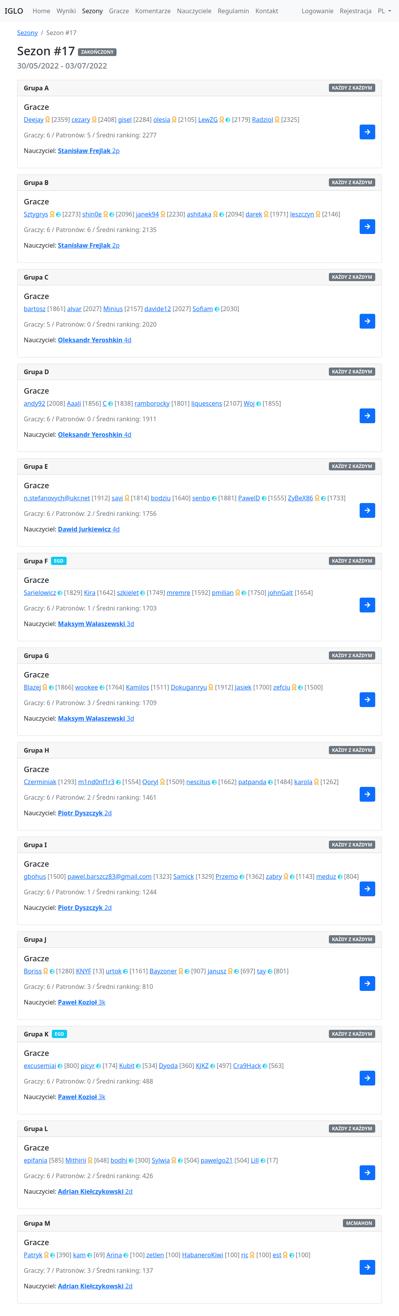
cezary (81, 119)
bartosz (35, 308)
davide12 (158, 308)
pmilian (223, 592)
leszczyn (302, 214)
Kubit (127, 1065)
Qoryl (150, 782)
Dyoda (168, 1065)
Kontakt (266, 11)
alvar (74, 308)
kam (79, 1255)
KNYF (83, 971)
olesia (161, 119)
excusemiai (40, 1065)
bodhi (119, 1160)
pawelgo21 (217, 1160)
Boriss (33, 971)
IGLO (14, 10)
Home (42, 11)
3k (82, 1002)
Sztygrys (36, 214)
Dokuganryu (189, 687)
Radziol (262, 119)
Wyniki (66, 11)
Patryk (33, 1255)
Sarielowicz (40, 592)
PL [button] (382, 11)
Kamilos (137, 687)
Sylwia (161, 1160)
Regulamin (233, 11)
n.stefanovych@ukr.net (57, 498)
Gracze (119, 11)
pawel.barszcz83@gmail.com (109, 876)
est (277, 1255)
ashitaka (199, 214)
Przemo (226, 876)
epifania (35, 1160)
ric (244, 1255)
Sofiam (202, 308)
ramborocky (151, 403)
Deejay (34, 119)
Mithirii (75, 1160)
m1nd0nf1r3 (96, 782)
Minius (113, 308)
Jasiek (243, 687)
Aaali (74, 403)
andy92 (34, 403)
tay (261, 971)
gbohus (35, 876)
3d (96, 623)
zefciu (281, 687)
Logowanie (318, 11)
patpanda (252, 782)
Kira (89, 592)
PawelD (249, 498)
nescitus (198, 782)
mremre (179, 592)
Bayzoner (163, 971)
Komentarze (153, 11)
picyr (88, 1065)
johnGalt (280, 592)
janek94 (147, 214)
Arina (114, 1255)
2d (85, 813)
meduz (326, 876)
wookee (86, 687)
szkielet (128, 592)
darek (253, 214)
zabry (274, 876)
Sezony (92, 11)
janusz (217, 971)
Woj (249, 403)
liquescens (206, 403)
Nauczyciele (194, 11)
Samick (183, 876)
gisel (125, 119)
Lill (255, 1160)
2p (89, 150)
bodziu (161, 498)
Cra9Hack (247, 1065)
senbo (201, 498)
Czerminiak (40, 782)
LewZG (208, 119)
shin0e (92, 214)
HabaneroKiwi (202, 1255)
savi (117, 498)
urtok (114, 971)
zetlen (155, 1255)
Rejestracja (356, 11)
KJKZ (202, 1065)
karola (303, 782)
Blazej (32, 687)
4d (95, 340)
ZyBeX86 (300, 498)
